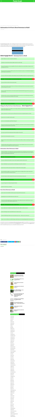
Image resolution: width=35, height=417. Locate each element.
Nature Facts (12, 383)
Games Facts (12, 359)
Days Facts (12, 342)
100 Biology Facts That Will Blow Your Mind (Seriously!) (19, 299)
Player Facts (12, 388)
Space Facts (12, 401)
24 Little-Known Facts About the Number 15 (19, 287)
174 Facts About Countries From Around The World (19, 279)
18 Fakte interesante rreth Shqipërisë (9, 103)
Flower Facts (12, 355)
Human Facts (12, 369)
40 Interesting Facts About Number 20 (18, 306)
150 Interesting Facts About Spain (9, 179)
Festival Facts (12, 352)
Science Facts (12, 395)
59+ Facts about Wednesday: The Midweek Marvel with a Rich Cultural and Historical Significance (19, 295)
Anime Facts (12, 317)
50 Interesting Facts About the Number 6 (18, 283)
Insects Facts (12, 373)
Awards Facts (12, 323)
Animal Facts (12, 316)
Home (1, 25)
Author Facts (12, 321)
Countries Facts (4, 25)
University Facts (13, 415)
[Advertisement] (17, 14)
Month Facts (12, 380)
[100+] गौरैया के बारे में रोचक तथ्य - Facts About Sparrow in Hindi (18, 290)
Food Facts (12, 356)
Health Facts (12, 366)
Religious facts (13, 391)
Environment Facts (13, 348)
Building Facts (12, 328)
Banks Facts (12, 324)
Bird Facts (12, 327)
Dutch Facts (12, 345)
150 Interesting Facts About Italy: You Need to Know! (11, 204)
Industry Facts (12, 370)
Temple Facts (12, 409)
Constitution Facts (13, 335)
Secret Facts (12, 398)
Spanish (12, 402)
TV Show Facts (12, 412)
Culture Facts (12, 341)
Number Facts (12, 384)
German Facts (12, 362)
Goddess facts (13, 363)
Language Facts (13, 376)
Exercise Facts (12, 349)
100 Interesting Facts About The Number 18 (19, 310)
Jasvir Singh (2, 29)
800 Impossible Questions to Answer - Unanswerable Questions (19, 303)
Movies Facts (12, 381)
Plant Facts (12, 387)
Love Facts (12, 377)
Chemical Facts (12, 331)
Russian (12, 394)
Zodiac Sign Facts (13, 416)
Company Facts (13, 334)
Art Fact (12, 320)
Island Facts (12, 374)
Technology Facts (13, 408)
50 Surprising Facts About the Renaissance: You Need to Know (19, 275)
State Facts (12, 405)
